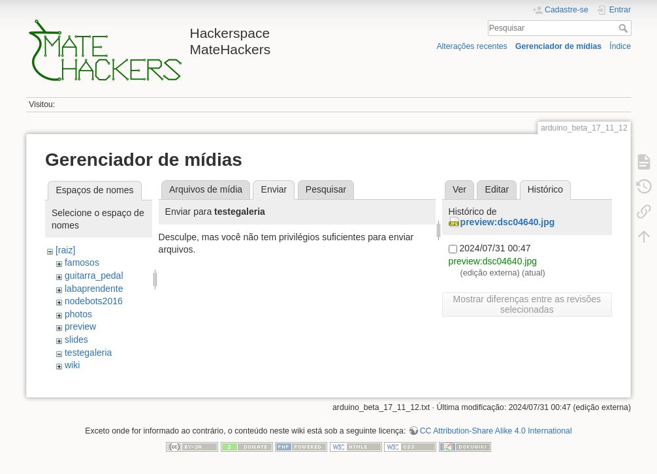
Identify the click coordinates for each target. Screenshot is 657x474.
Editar (497, 189)
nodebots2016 (94, 301)
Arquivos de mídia (205, 189)
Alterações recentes (471, 46)
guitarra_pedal (94, 275)
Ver (459, 189)
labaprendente (94, 288)
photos (78, 314)
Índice (620, 46)
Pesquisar (624, 28)
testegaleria (88, 352)
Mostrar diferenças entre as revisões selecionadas (527, 304)
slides (76, 339)
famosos (82, 262)
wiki (72, 365)
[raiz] (65, 250)
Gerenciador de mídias (558, 46)
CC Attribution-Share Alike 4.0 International (496, 430)
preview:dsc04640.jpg (507, 222)
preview (80, 326)
